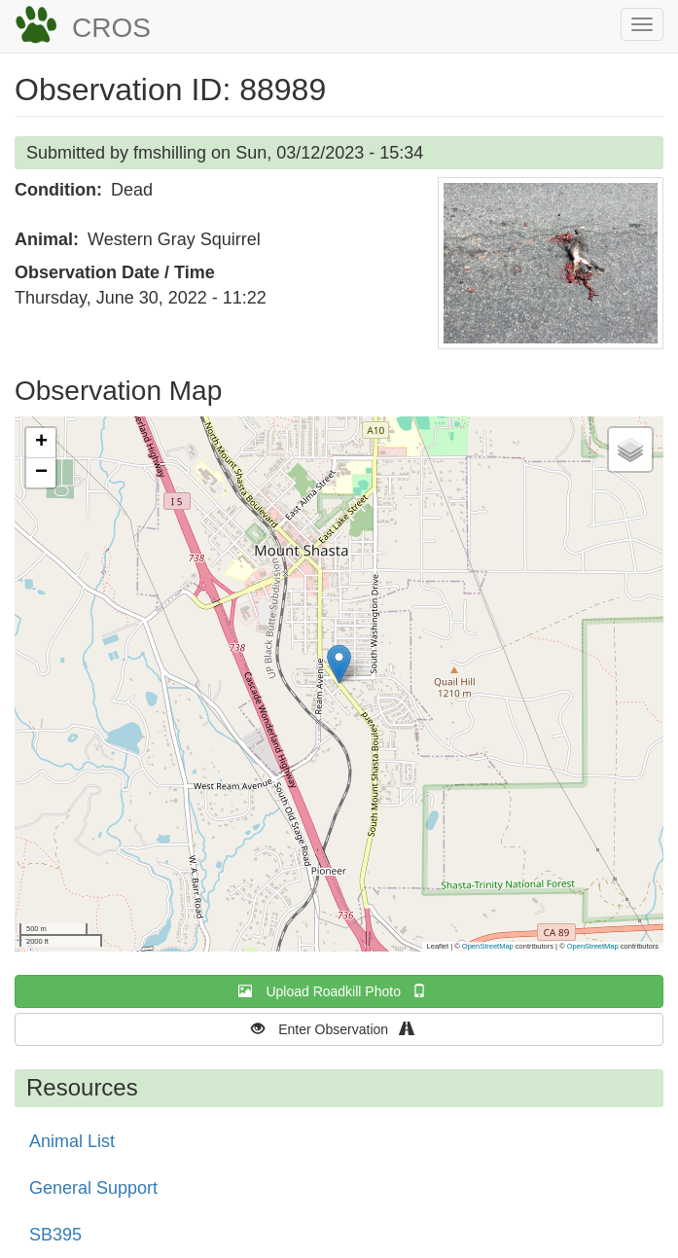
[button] (551, 263)
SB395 (55, 1234)
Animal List (72, 1141)
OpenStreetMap (488, 946)
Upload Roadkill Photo (338, 991)
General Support (93, 1188)
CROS (111, 28)
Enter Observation (339, 1029)
